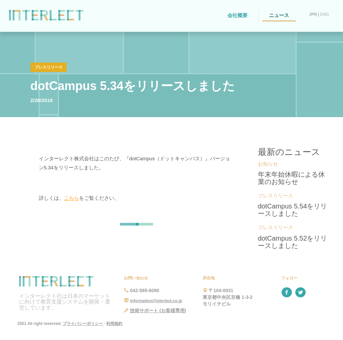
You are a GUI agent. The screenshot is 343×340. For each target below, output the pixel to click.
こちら (71, 198)
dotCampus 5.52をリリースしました (292, 242)
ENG (324, 14)
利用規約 (114, 323)
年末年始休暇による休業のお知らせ (291, 178)
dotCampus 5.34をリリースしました (132, 86)
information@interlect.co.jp (156, 301)
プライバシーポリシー (83, 323)
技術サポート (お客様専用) (158, 310)
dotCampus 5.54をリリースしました (292, 209)
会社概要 (237, 15)
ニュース (279, 15)
